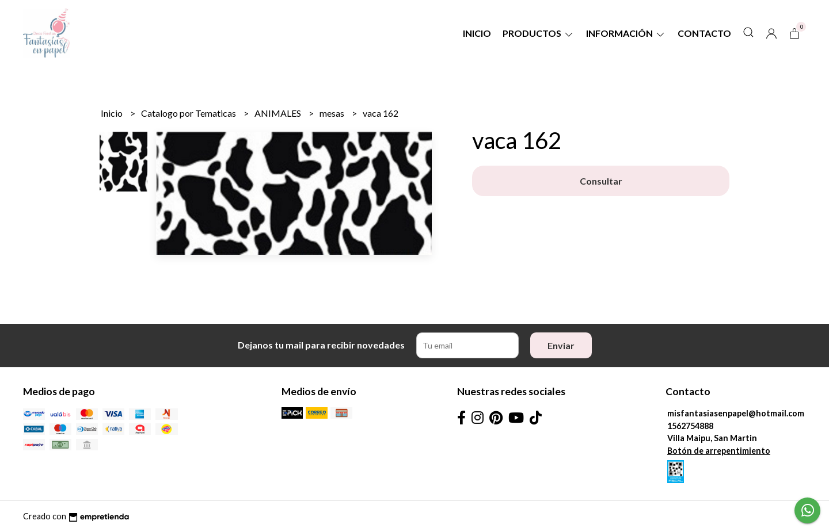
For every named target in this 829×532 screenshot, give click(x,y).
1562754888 (690, 426)
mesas (333, 113)
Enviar (561, 345)
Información (626, 33)
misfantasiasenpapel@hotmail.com (735, 413)
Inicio (477, 33)
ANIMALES (278, 113)
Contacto (704, 33)
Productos (539, 33)
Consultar (601, 180)
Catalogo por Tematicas (189, 113)
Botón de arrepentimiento (718, 451)
